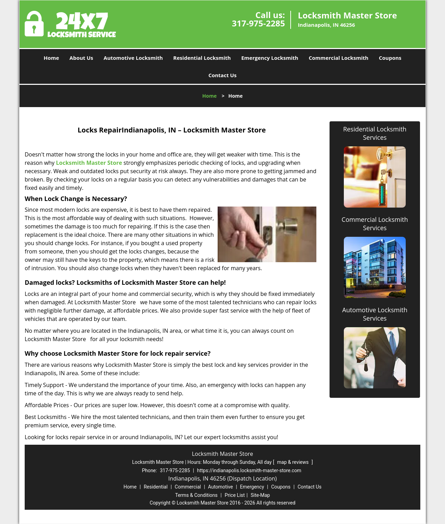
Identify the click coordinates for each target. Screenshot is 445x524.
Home (51, 57)
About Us (81, 57)
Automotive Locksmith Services (374, 314)
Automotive (220, 487)
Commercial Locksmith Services (375, 223)
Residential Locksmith (202, 57)
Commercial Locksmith (339, 57)
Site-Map (260, 495)
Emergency (252, 487)
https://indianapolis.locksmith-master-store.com (249, 470)
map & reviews (293, 462)
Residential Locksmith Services (374, 133)
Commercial (188, 487)
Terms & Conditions (196, 495)
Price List (235, 495)
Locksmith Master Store (89, 163)
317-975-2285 (258, 23)
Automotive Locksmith (133, 57)
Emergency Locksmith (269, 57)
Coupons (390, 57)
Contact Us (222, 75)
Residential (156, 487)
